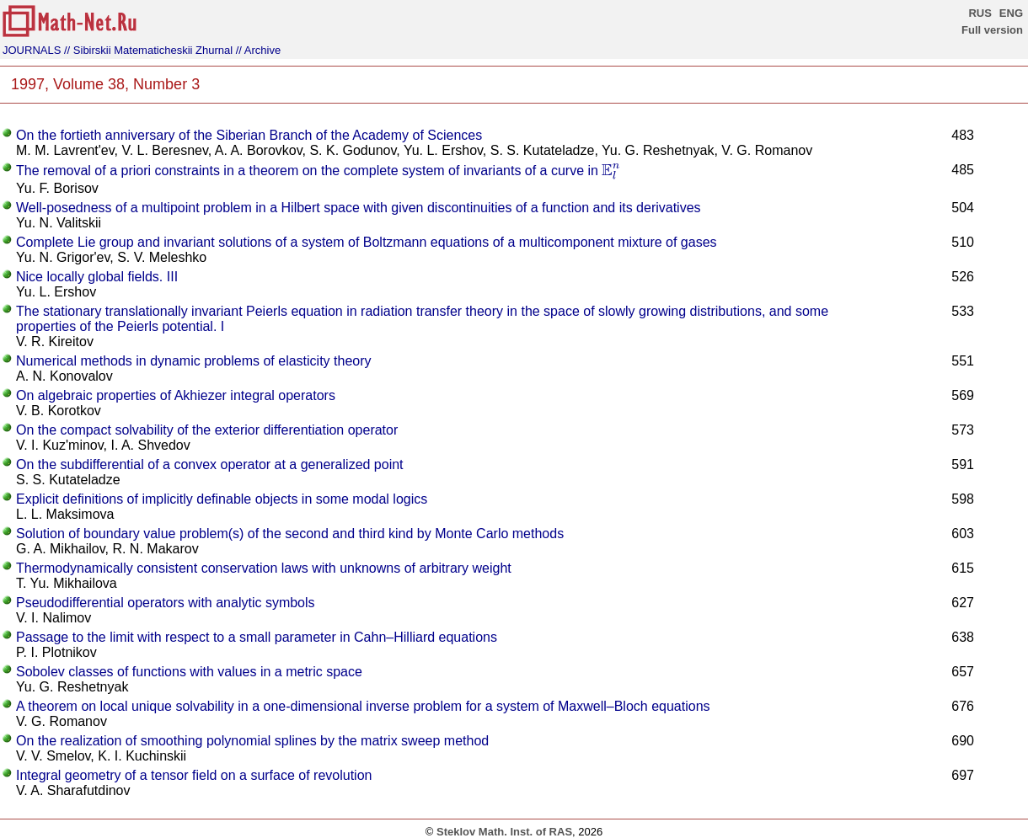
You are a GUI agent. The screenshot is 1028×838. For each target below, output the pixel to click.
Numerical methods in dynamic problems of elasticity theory (194, 361)
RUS (979, 13)
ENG (1011, 13)
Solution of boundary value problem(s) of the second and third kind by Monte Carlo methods (290, 533)
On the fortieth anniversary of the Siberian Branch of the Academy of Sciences (249, 135)
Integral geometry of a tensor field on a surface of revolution (194, 775)
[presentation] (611, 172)
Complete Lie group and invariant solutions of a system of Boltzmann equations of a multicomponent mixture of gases (366, 242)
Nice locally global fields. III (97, 277)
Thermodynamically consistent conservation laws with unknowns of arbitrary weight (263, 568)
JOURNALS (32, 50)
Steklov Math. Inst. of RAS (504, 831)
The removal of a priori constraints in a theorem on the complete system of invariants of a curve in (318, 170)
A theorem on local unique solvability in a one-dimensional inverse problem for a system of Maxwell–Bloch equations (363, 706)
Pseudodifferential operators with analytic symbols (165, 602)
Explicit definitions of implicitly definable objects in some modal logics (221, 499)
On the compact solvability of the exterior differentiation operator (207, 430)
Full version (992, 30)
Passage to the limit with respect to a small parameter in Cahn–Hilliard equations (256, 637)
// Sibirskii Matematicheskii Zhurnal (148, 50)
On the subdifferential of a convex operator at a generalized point (210, 464)
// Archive (258, 50)
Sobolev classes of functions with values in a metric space (189, 672)
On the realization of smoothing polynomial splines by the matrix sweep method (252, 741)
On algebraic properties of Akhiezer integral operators (175, 395)
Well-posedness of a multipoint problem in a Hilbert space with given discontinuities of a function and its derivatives (358, 207)
